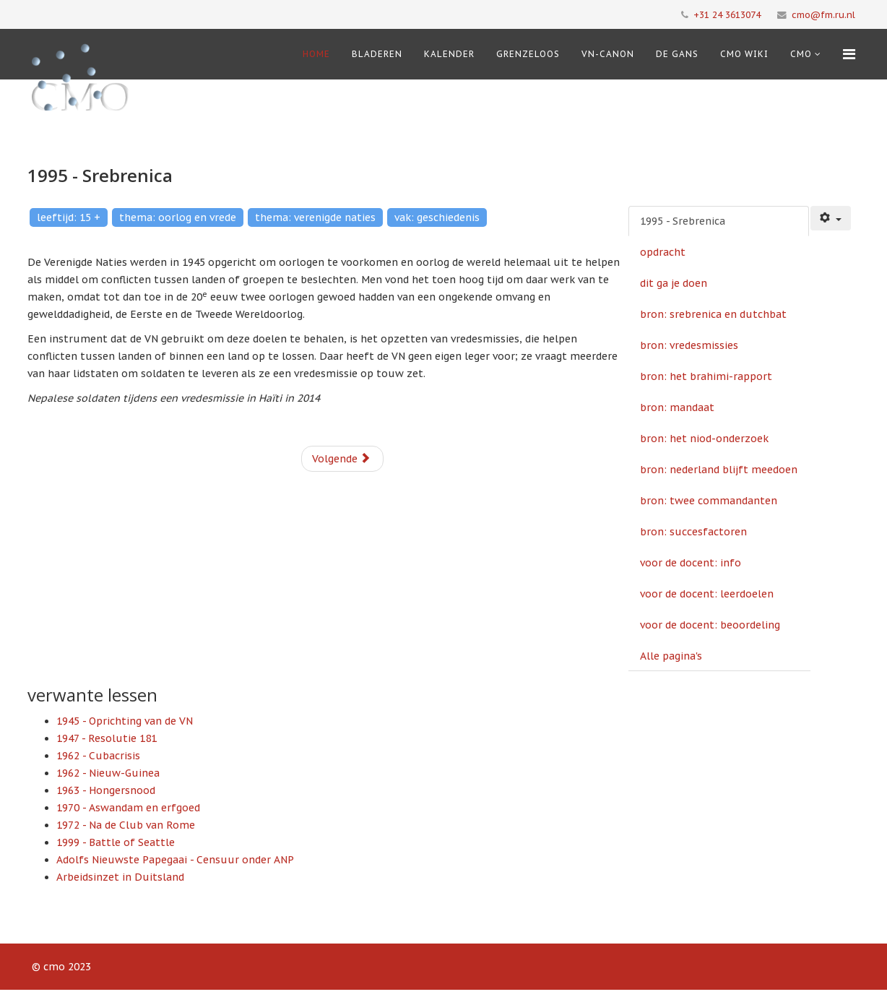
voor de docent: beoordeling (710, 624)
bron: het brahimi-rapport (706, 376)
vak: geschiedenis (437, 217)
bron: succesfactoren (693, 531)
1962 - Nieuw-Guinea (108, 773)
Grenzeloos (528, 53)
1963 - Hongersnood (105, 790)
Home (316, 53)
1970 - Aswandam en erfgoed (128, 807)
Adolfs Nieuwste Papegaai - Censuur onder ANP (175, 859)
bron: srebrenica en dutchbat (713, 314)
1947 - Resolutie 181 (106, 738)
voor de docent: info (690, 562)
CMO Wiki (744, 53)
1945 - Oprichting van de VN (124, 721)
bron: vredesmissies (689, 345)
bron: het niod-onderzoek (704, 438)
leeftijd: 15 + (68, 217)
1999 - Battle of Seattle (115, 842)
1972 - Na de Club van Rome (125, 825)
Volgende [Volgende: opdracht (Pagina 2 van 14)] (341, 458)
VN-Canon (607, 53)
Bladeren (377, 53)
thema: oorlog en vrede (177, 217)
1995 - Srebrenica (682, 221)
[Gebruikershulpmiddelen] (830, 218)
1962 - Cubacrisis (98, 755)
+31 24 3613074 (727, 14)
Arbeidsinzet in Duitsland (120, 877)
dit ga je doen (673, 283)
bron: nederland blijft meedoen (718, 469)
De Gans (677, 53)
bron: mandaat (677, 407)
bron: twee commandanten (708, 500)
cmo (801, 53)
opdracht (662, 252)
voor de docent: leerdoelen (707, 593)
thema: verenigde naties (315, 217)
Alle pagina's (671, 655)
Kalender (449, 53)
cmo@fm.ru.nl (823, 14)
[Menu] (849, 54)
